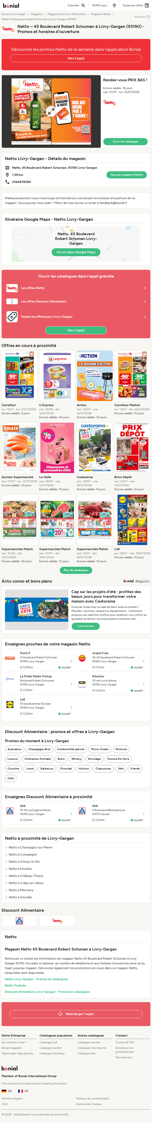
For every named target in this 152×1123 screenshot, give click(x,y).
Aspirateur (15, 749)
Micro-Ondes (100, 749)
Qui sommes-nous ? (14, 1042)
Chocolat (66, 768)
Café (11, 778)
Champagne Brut (39, 749)
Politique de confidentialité (92, 1098)
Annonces (142, 17)
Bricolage (94, 759)
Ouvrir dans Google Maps (76, 252)
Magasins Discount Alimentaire (67, 14)
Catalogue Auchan (89, 1042)
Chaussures (103, 768)
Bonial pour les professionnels (125, 1050)
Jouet (30, 768)
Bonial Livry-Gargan (14, 14)
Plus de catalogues (76, 570)
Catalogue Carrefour (52, 1053)
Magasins (37, 14)
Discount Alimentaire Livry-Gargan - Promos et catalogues (47, 992)
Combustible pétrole (71, 749)
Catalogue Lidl (48, 1042)
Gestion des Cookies (89, 1104)
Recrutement (124, 1057)
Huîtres (84, 768)
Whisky (76, 759)
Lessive (13, 759)
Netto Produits (15, 985)
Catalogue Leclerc (51, 1048)
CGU (5, 1104)
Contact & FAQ (125, 1042)
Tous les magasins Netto (126, 174)
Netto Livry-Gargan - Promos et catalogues (36, 979)
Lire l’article (86, 626)
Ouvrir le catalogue (125, 141)
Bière (61, 759)
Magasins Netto (101, 14)
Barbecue (47, 768)
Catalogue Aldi (86, 1053)
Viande (135, 768)
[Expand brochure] (51, 111)
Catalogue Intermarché (92, 1048)
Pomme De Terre (118, 759)
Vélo (121, 768)
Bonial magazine (12, 1048)
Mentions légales (12, 1098)
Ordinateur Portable (38, 759)
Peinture (121, 749)
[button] (76, 111)
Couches (13, 768)
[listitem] (20, 385)
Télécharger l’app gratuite (17, 1053)
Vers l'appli (76, 58)
